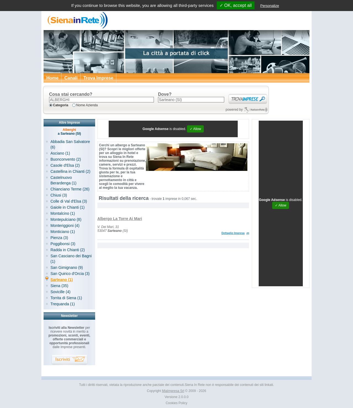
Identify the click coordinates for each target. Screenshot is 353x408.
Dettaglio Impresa (233, 233)
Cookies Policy (177, 403)
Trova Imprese (98, 78)
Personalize (269, 6)
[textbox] (101, 99)
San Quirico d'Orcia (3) (70, 273)
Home (52, 78)
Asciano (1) (60, 153)
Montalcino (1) (62, 213)
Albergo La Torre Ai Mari (119, 218)
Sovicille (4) (60, 292)
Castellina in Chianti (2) (70, 171)
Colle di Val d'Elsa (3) (68, 201)
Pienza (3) (59, 237)
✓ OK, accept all (236, 5)
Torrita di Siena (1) (66, 298)
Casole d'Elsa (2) (65, 165)
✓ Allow (195, 129)
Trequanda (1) (62, 304)
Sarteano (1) (61, 279)
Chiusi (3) (58, 195)
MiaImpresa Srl (173, 391)
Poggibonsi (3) (62, 244)
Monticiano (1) (62, 231)
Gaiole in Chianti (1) (67, 207)
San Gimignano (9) (66, 267)
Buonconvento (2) (65, 159)
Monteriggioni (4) (64, 225)
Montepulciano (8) (65, 219)
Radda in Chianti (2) (67, 250)
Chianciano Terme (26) (69, 189)
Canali (70, 78)
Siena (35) (59, 286)
